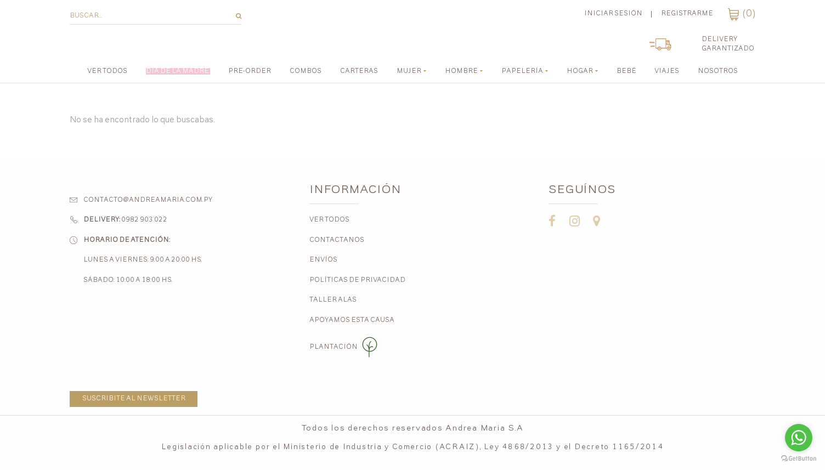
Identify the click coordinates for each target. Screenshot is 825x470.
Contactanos (336, 240)
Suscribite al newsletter (133, 398)
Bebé (626, 72)
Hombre (461, 72)
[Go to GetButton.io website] (798, 458)
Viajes (666, 72)
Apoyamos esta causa (351, 320)
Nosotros (718, 72)
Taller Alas (333, 300)
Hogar (580, 72)
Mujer (409, 72)
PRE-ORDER (249, 72)
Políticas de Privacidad (357, 280)
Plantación (345, 347)
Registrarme (687, 13)
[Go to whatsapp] (798, 437)
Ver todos (107, 72)
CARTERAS (359, 72)
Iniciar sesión (613, 13)
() (741, 14)
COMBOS (305, 72)
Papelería (522, 72)
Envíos (323, 260)
